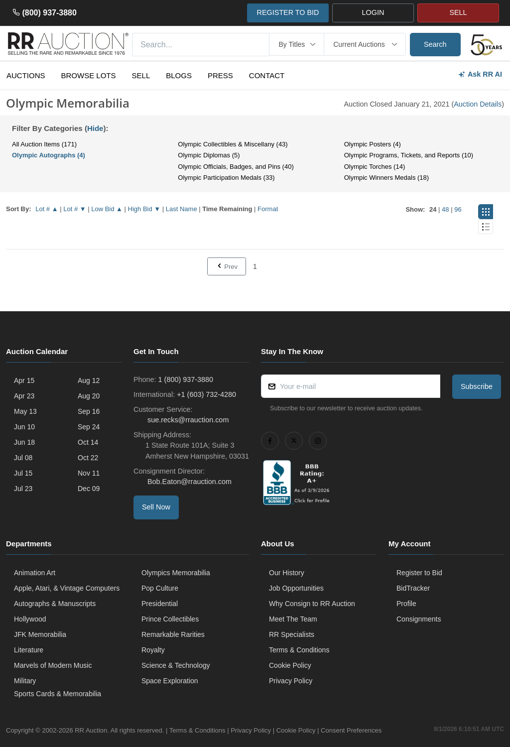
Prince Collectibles (170, 619)
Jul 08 (23, 458)
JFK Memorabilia (40, 634)
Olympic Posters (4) (372, 144)
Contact (266, 75)
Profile (406, 604)
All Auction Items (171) (44, 144)
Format (267, 209)
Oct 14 (88, 442)
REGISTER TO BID (287, 12)
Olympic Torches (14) (374, 166)
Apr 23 (24, 396)
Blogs (179, 75)
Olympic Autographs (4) (48, 155)
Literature (28, 650)
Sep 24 (89, 427)
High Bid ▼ (144, 209)
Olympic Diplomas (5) (209, 155)
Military (25, 681)
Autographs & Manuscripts (55, 604)
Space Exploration (169, 681)
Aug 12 (89, 380)
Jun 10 (24, 427)
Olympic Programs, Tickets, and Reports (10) (408, 155)
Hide (95, 128)
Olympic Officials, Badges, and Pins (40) (235, 166)
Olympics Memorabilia (175, 573)
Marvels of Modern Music (53, 665)
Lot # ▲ (46, 209)
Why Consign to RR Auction (312, 604)
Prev (227, 266)
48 (445, 209)
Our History (286, 573)
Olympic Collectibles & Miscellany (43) (232, 144)
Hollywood (30, 619)
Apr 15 (24, 380)
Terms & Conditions (299, 650)
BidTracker (413, 588)
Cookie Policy (290, 665)
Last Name (181, 209)
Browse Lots (88, 75)
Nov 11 (89, 473)
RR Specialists (291, 634)
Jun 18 (24, 442)
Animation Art (34, 573)
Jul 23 (23, 489)
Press (220, 75)
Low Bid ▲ (107, 209)
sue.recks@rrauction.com (187, 420)
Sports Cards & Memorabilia (57, 694)
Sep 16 (89, 411)
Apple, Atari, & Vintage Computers (67, 588)
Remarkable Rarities (173, 634)
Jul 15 (23, 473)
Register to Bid (419, 573)
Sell (141, 75)
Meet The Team (293, 619)
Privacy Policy (290, 681)
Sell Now (156, 507)
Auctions (25, 75)
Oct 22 (88, 458)
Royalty (153, 650)
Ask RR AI (480, 74)
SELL (458, 12)
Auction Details (478, 104)
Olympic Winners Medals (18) (386, 177)
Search (435, 44)
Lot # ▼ (74, 209)
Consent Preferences (351, 730)
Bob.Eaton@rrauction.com (188, 482)
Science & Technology (175, 665)
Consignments (418, 619)
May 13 (25, 411)
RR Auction (91, 730)
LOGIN (373, 12)
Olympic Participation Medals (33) (226, 177)
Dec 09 (89, 489)
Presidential (159, 604)
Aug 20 (89, 396)
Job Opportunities (296, 588)
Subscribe (477, 386)
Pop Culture (159, 588)
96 (457, 209)
